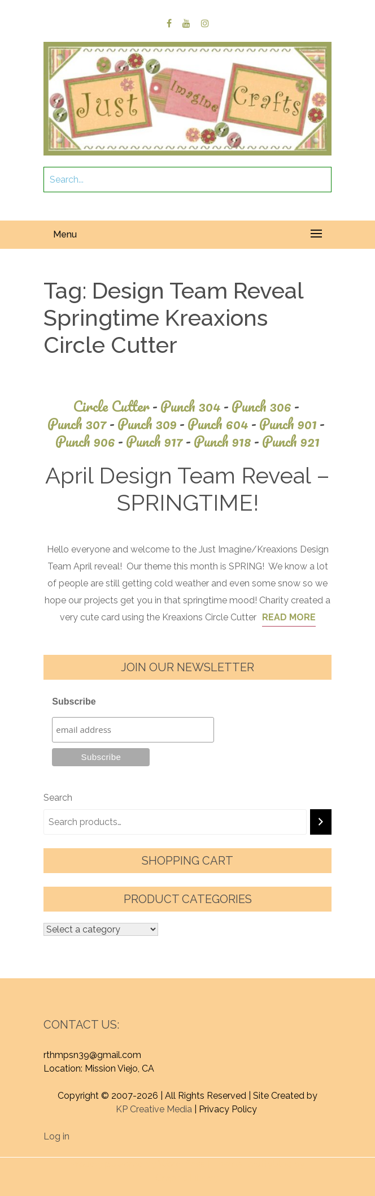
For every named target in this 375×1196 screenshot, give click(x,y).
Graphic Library (187, 1177)
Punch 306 (267, 406)
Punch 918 (228, 441)
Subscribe (73, 701)
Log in (56, 1136)
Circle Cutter (116, 406)
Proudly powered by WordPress (137, 1164)
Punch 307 (82, 424)
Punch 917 (160, 441)
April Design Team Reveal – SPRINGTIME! (187, 489)
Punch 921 (291, 441)
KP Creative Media (154, 1109)
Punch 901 (293, 424)
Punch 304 (196, 406)
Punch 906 (90, 441)
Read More (289, 617)
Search (57, 797)
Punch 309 (152, 424)
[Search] (321, 822)
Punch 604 (223, 424)
